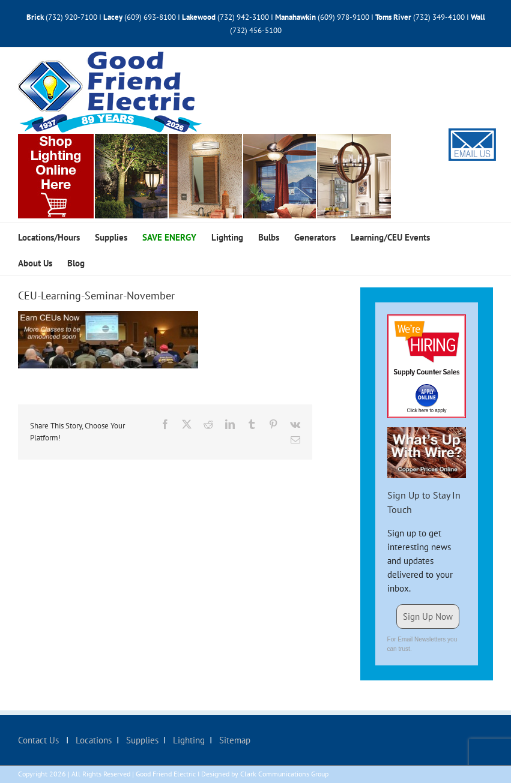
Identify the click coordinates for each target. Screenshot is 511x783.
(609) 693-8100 (150, 17)
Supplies (141, 740)
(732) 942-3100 (243, 17)
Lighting (188, 740)
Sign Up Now (428, 616)
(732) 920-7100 (71, 17)
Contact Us (39, 740)
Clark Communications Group (284, 773)
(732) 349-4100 (440, 17)
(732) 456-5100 (256, 30)
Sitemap (233, 740)
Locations (92, 740)
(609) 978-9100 (343, 17)
